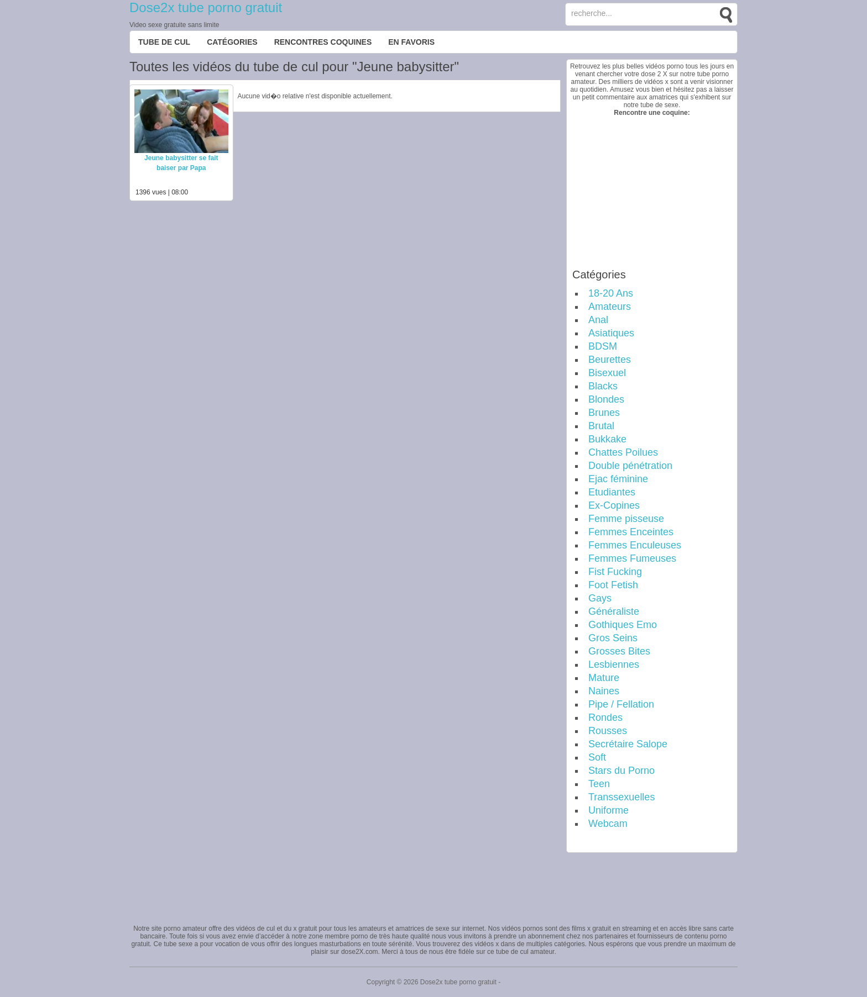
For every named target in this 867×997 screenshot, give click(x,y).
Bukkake (607, 439)
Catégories (232, 42)
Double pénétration (630, 465)
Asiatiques (611, 333)
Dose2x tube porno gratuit (205, 7)
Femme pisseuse (626, 518)
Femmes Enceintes (630, 531)
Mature (603, 677)
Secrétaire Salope (627, 744)
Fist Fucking (615, 571)
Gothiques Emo (622, 624)
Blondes (606, 399)
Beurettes (609, 359)
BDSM (602, 346)
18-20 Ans (610, 293)
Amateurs (609, 306)
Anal (598, 319)
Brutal (601, 425)
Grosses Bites (619, 651)
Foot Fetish (613, 584)
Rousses (607, 730)
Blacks (603, 386)
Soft (597, 757)
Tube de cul (164, 42)
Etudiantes (611, 492)
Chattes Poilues (623, 452)
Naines (603, 691)
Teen (599, 783)
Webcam (608, 823)
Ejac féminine (618, 478)
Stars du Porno (621, 770)
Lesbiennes (613, 664)
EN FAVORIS (411, 42)
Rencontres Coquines (323, 42)
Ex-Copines (614, 505)
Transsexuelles (621, 797)
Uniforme (608, 810)
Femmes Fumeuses (632, 558)
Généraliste (613, 611)
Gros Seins (613, 637)
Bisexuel (607, 372)
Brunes (604, 412)
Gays (600, 598)
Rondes (605, 717)
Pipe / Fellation (621, 704)
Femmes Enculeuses (634, 545)
